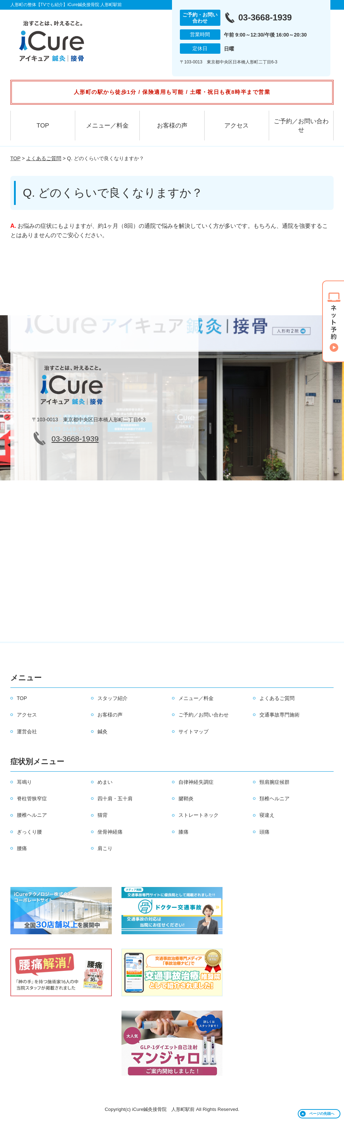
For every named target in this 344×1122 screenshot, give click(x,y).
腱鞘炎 (186, 798)
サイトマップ (193, 731)
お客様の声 (172, 125)
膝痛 (183, 832)
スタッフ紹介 (112, 698)
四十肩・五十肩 (115, 798)
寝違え (266, 815)
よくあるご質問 (43, 158)
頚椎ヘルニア (274, 798)
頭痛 (264, 832)
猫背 (102, 815)
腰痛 (22, 848)
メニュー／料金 (107, 125)
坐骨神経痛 (110, 832)
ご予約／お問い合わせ (301, 125)
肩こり (105, 848)
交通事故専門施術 (279, 715)
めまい (105, 782)
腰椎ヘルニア (32, 815)
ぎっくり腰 (29, 832)
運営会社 (27, 731)
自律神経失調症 (196, 782)
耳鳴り (24, 782)
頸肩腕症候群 (274, 782)
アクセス (236, 125)
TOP (43, 125)
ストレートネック (198, 815)
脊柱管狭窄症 (32, 798)
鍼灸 (102, 731)
